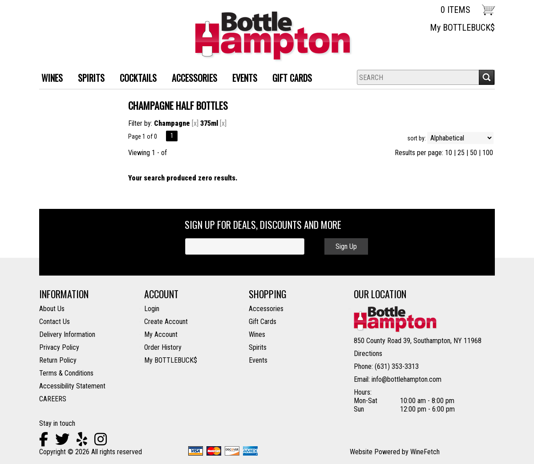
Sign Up (346, 246)
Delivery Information (67, 334)
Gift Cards (292, 77)
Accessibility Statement (72, 386)
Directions (368, 353)
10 (448, 152)
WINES (49, 79)
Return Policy (58, 360)
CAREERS (52, 399)
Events (244, 77)
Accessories (266, 308)
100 (487, 152)
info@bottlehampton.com (406, 379)
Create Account (166, 321)
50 (473, 152)
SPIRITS (87, 79)
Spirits (258, 347)
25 (461, 152)
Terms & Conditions (66, 373)
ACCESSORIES (191, 79)
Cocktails (135, 79)
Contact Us (54, 321)
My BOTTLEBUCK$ (462, 27)
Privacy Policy (59, 347)
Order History (163, 347)
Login (151, 308)
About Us (52, 308)
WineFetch (425, 452)
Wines (257, 334)
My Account (161, 334)
